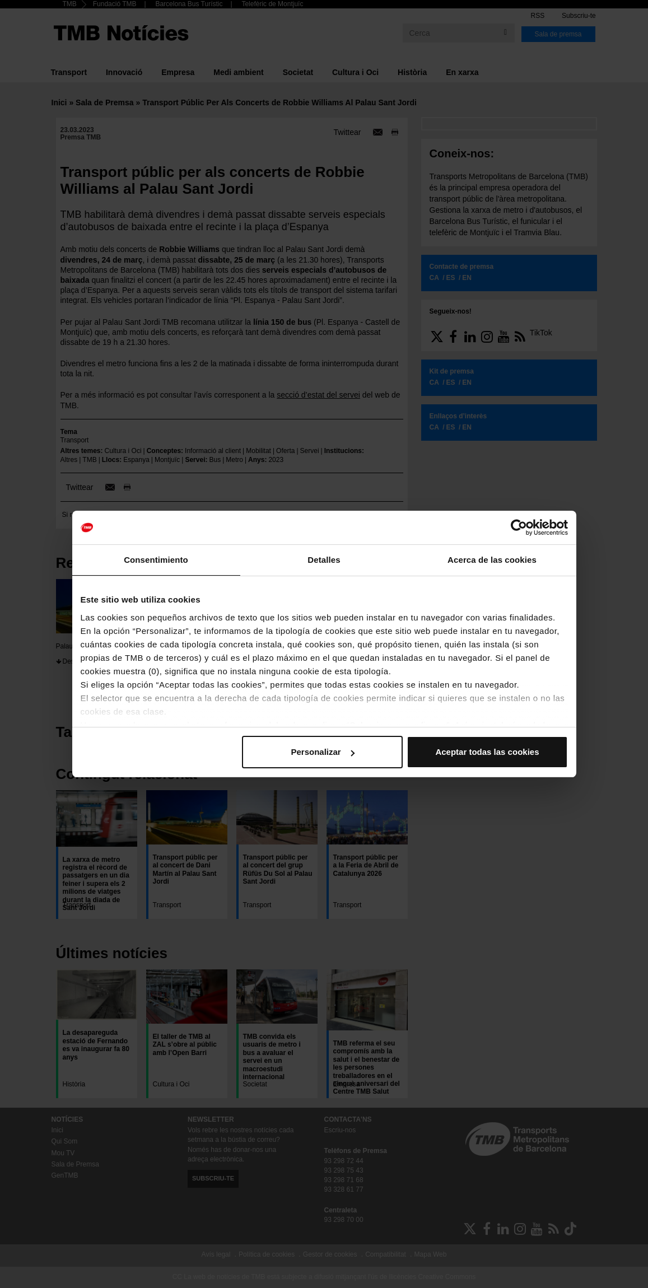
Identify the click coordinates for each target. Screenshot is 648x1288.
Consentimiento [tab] (156, 559)
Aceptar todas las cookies (487, 752)
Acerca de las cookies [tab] (492, 559)
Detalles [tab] (323, 559)
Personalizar (323, 752)
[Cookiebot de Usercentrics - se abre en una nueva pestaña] (519, 527)
